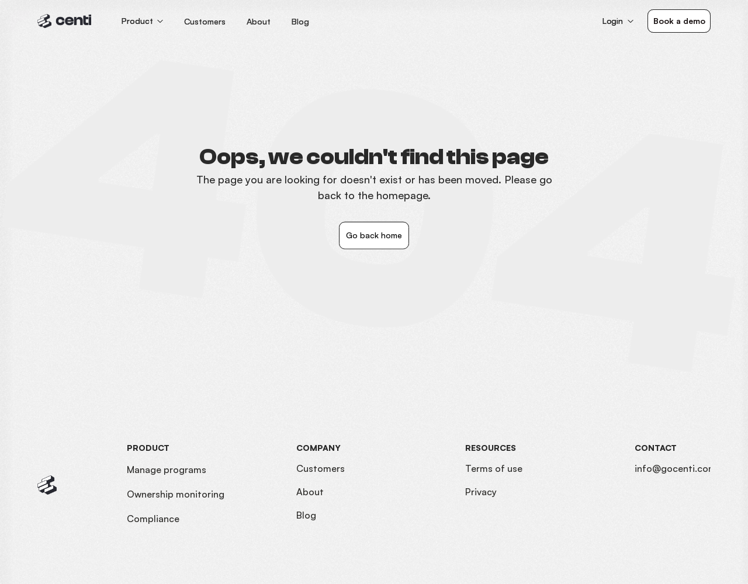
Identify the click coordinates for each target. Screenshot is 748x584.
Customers (320, 468)
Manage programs (166, 469)
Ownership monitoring (175, 494)
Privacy (481, 492)
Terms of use (493, 468)
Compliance (153, 518)
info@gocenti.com (675, 468)
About (310, 492)
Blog (306, 515)
